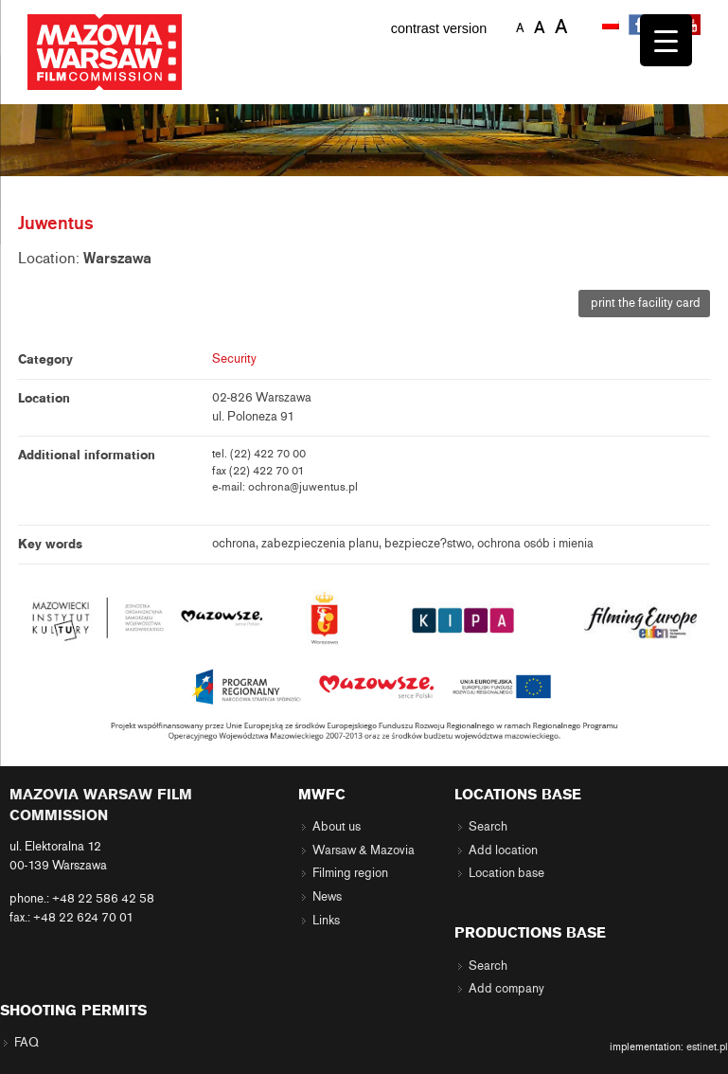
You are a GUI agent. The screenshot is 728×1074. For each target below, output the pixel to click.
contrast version (439, 28)
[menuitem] (612, 25)
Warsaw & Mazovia (363, 850)
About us (336, 826)
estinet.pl (707, 1046)
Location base (506, 873)
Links (326, 920)
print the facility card (644, 303)
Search (488, 826)
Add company (506, 988)
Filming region (350, 873)
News (327, 896)
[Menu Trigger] (666, 40)
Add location (503, 850)
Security (234, 359)
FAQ (26, 1042)
